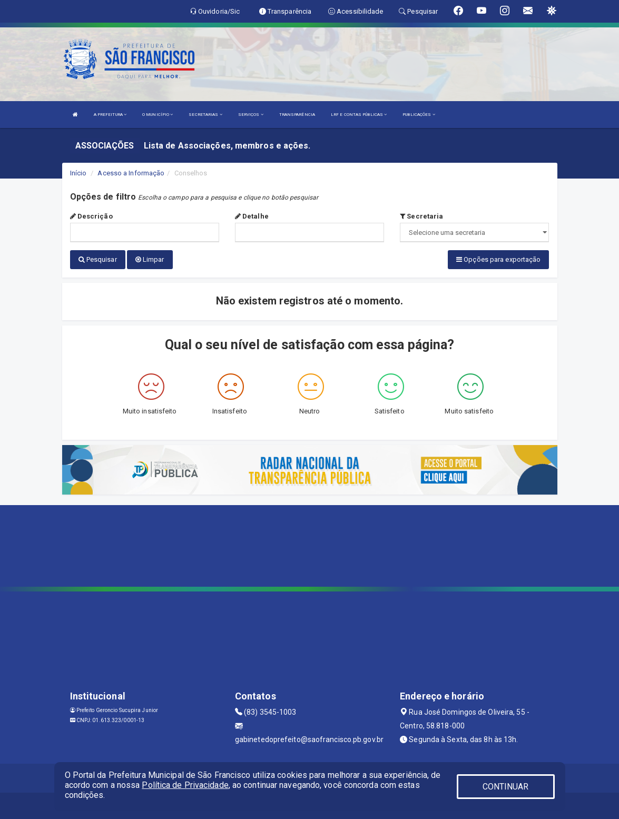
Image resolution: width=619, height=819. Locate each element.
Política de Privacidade (185, 785)
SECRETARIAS (205, 114)
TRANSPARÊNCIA (297, 114)
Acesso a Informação (130, 173)
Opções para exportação (498, 259)
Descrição (91, 216)
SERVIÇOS (250, 114)
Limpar (149, 259)
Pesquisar (97, 259)
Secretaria (421, 216)
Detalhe (252, 216)
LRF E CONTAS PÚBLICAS (359, 114)
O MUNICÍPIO (157, 114)
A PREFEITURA (110, 114)
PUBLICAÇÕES (418, 114)
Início (78, 173)
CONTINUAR (506, 787)
